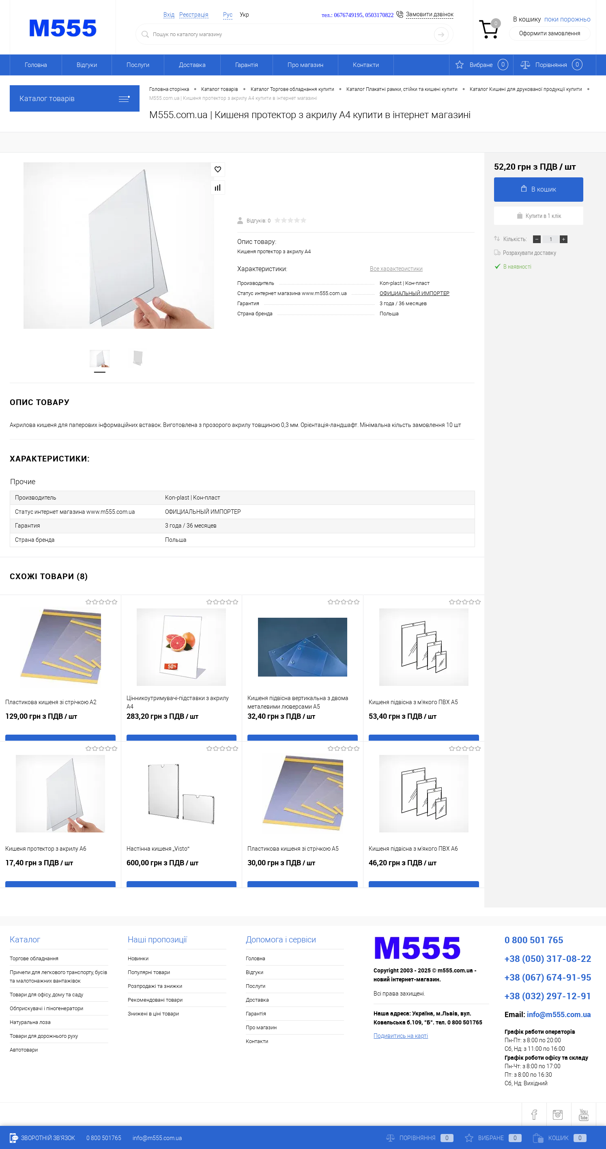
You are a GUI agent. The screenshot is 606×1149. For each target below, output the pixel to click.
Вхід (168, 14)
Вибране (493, 1138)
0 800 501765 (103, 1138)
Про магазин (305, 65)
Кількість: (515, 239)
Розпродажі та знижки (155, 986)
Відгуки (87, 65)
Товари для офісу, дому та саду (46, 994)
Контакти (366, 65)
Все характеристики (396, 269)
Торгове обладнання (34, 958)
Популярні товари (149, 972)
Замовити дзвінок (429, 14)
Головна (36, 65)
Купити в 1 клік (538, 215)
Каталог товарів (74, 98)
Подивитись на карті (401, 1035)
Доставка (192, 65)
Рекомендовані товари (155, 999)
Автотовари (24, 1049)
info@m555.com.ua (157, 1138)
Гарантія (246, 65)
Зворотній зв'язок (42, 1138)
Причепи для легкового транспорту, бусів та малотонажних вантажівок (58, 976)
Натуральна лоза (30, 1022)
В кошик (538, 189)
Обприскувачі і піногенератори (46, 1008)
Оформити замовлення (549, 33)
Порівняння (419, 1138)
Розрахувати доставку (525, 252)
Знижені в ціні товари (153, 1013)
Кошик (560, 1138)
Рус (227, 14)
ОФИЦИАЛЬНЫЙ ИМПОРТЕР (414, 294)
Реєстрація (193, 14)
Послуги (138, 65)
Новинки (138, 958)
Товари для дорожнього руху (44, 1036)
